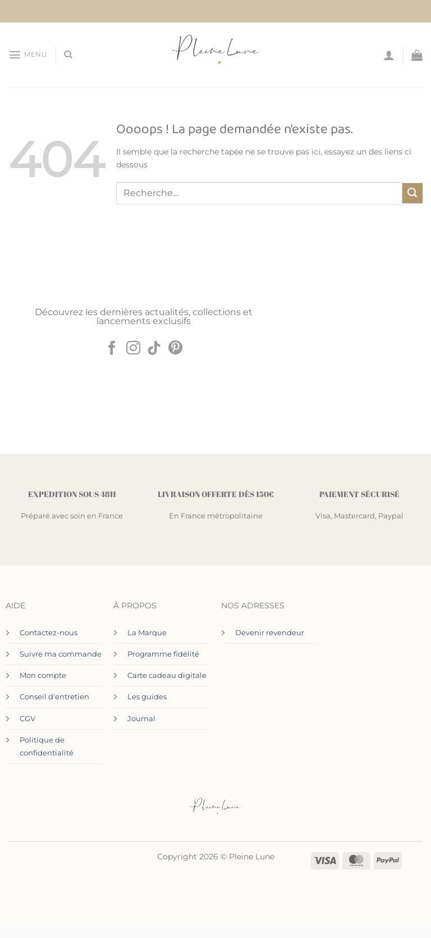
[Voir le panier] (417, 55)
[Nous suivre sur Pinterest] (175, 349)
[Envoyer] (412, 193)
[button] (27, 54)
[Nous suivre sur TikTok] (154, 349)
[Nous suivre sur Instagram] (133, 349)
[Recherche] (67, 54)
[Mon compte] (389, 55)
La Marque (147, 632)
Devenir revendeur (269, 632)
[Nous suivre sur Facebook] (112, 349)
